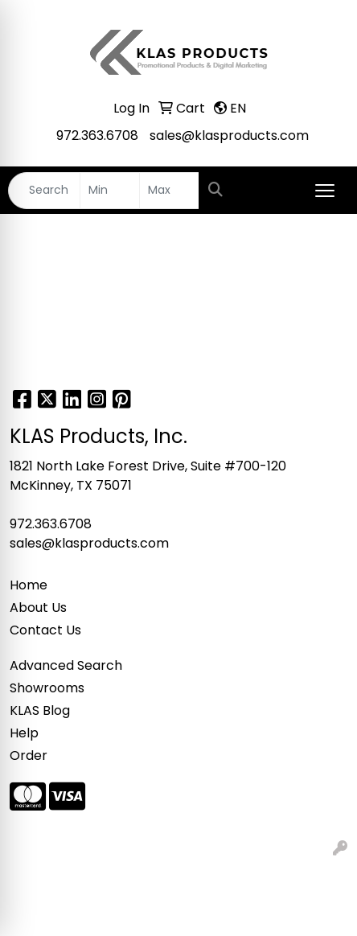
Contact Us (45, 630)
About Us (38, 607)
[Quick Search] (44, 190)
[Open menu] (325, 190)
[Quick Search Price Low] (110, 190)
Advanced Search (66, 665)
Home (28, 585)
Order (28, 755)
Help (24, 733)
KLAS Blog (40, 710)
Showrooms (47, 688)
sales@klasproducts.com (229, 135)
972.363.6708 (97, 135)
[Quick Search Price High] (169, 190)
